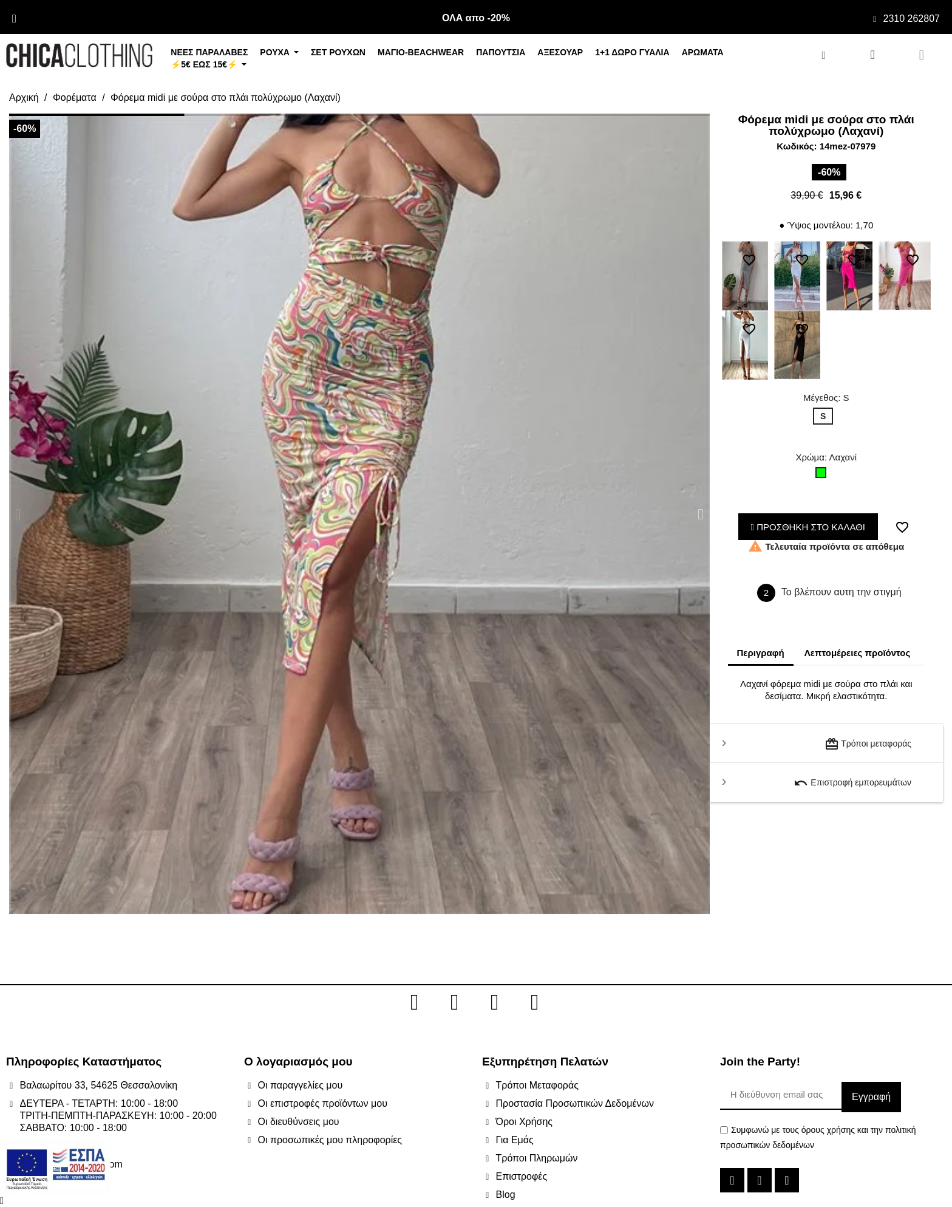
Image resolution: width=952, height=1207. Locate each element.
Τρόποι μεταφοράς (867, 744)
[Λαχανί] (823, 475)
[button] (18, 514)
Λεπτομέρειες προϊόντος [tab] (857, 653)
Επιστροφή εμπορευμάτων (852, 783)
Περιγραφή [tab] (760, 653)
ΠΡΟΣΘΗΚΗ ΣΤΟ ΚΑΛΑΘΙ (808, 527)
